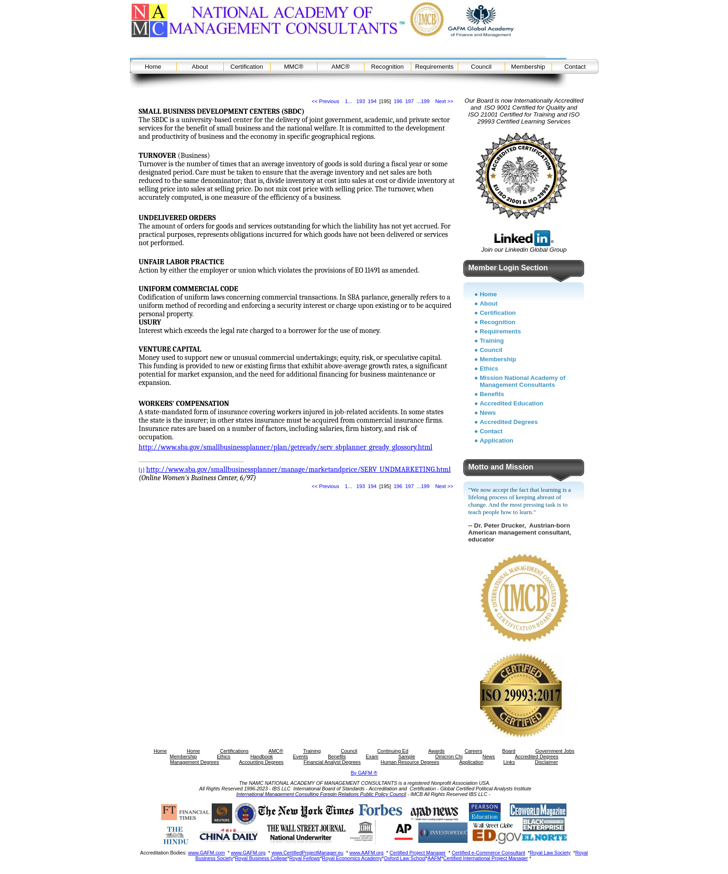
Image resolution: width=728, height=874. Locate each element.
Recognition (387, 66)
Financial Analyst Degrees (332, 762)
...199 (422, 101)
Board (508, 751)
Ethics (489, 368)
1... (348, 101)
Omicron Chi (448, 756)
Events (300, 756)
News (488, 412)
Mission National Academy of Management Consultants (523, 381)
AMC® (341, 66)
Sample (406, 756)
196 (398, 101)
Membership (528, 66)
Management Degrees (194, 762)
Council (481, 66)
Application (497, 440)
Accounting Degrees (261, 762)
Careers (473, 751)
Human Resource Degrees (410, 762)
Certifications (234, 751)
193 (361, 101)
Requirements (434, 66)
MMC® (294, 66)
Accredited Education (511, 403)
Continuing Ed (392, 751)
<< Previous (325, 101)
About (200, 66)
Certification (246, 66)
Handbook (261, 756)
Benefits (492, 394)
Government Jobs (554, 751)
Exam (372, 756)
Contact (575, 66)
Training (492, 340)
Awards (436, 751)
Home (153, 66)
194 (372, 101)
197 (409, 101)
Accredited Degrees (509, 421)
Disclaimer (546, 762)
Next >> (445, 101)
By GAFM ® (364, 773)
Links (509, 762)
